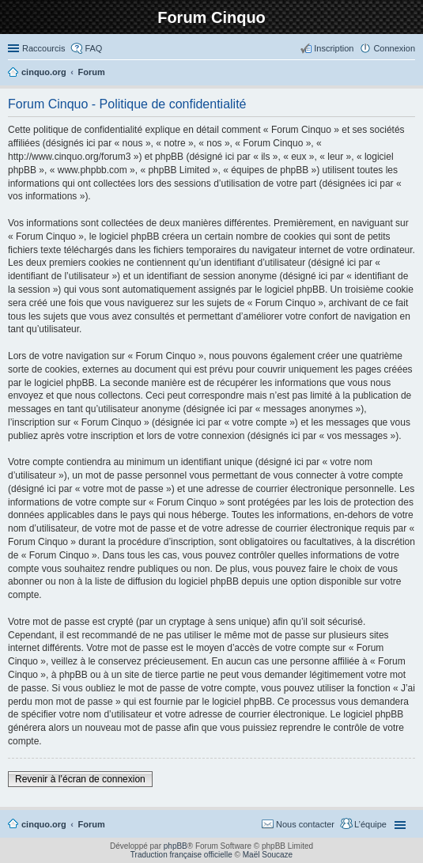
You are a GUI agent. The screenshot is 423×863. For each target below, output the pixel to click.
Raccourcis (43, 48)
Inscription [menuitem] (333, 48)
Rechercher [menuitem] (408, 73)
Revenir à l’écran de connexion (80, 779)
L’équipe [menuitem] (370, 824)
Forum (91, 824)
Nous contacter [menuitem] (305, 824)
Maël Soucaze (268, 854)
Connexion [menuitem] (394, 48)
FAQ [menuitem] (93, 48)
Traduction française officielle (181, 854)
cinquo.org (43, 824)
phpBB (175, 846)
